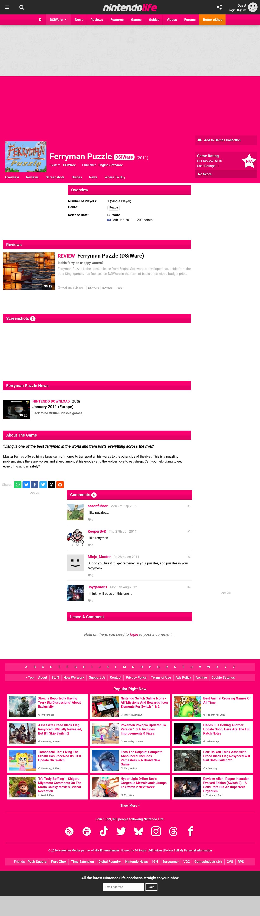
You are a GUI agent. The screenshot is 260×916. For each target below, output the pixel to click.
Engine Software (110, 165)
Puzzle (113, 207)
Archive (201, 677)
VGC (186, 862)
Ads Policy (183, 677)
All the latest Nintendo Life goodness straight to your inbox (130, 878)
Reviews (32, 177)
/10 (218, 161)
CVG (230, 862)
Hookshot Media (69, 850)
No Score (205, 174)
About (42, 677)
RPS (241, 862)
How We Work (74, 677)
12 (48, 286)
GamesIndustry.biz (208, 862)
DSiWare (69, 165)
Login (232, 10)
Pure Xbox (58, 862)
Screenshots (55, 177)
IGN (155, 862)
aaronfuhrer (98, 506)
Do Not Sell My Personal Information (188, 850)
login (134, 634)
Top (29, 677)
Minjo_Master (99, 557)
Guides (77, 177)
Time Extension (82, 862)
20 (23, 415)
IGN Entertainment (107, 850)
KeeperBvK (97, 531)
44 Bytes (140, 850)
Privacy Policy (136, 677)
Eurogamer (170, 862)
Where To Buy (115, 177)
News (93, 177)
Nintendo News (136, 862)
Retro (119, 288)
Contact (115, 677)
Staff (55, 677)
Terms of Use (161, 677)
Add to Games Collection (219, 140)
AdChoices (155, 850)
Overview (12, 177)
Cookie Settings (223, 677)
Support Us (97, 677)
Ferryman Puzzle (92, 156)
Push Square (37, 862)
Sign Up (241, 10)
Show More (130, 806)
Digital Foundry (109, 862)
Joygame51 (97, 587)
